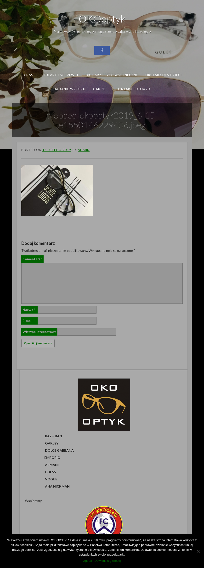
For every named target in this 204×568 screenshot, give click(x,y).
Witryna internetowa (40, 332)
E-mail (28, 321)
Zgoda (87, 560)
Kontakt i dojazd (133, 89)
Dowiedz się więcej (108, 560)
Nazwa (29, 310)
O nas (28, 75)
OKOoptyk (102, 19)
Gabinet (100, 89)
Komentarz (32, 259)
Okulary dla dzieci (163, 75)
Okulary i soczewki (59, 75)
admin (84, 150)
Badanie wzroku (69, 89)
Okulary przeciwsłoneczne (111, 75)
